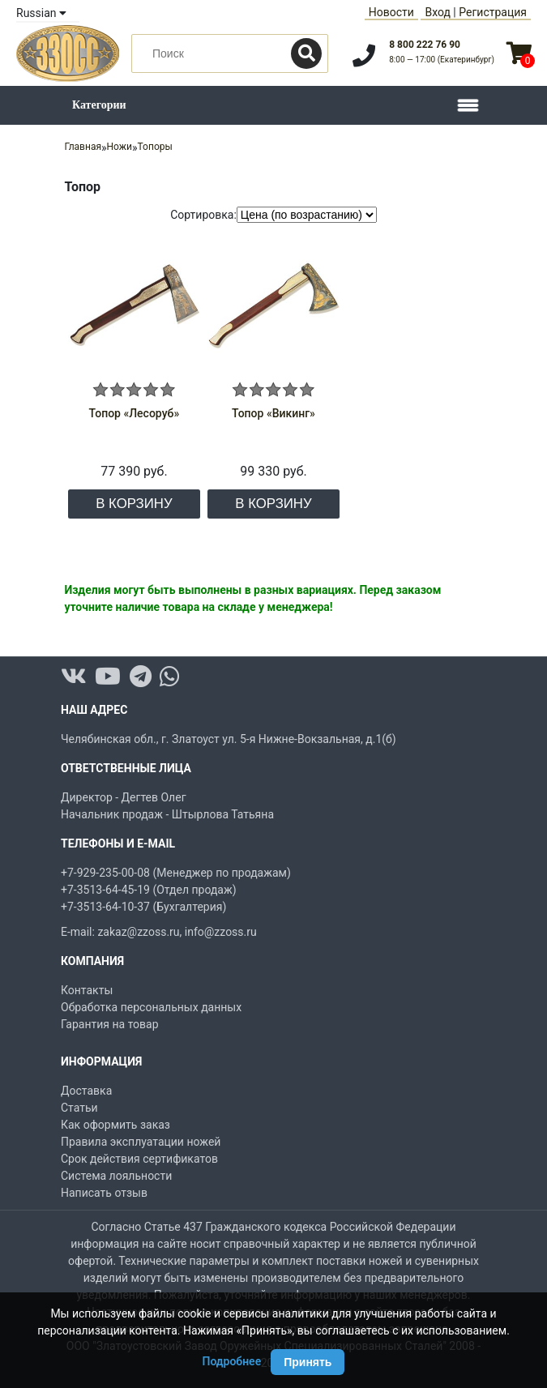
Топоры (155, 146)
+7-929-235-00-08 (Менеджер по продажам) (176, 872)
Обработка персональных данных (151, 1007)
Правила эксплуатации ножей (140, 1141)
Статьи (79, 1107)
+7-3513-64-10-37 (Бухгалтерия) (143, 906)
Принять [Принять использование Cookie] (307, 1362)
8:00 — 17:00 (441, 59)
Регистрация (493, 12)
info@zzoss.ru (221, 931)
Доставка (86, 1090)
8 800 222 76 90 (424, 44)
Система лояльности (116, 1175)
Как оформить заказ (115, 1124)
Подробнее (232, 1361)
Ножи (119, 146)
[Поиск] (306, 53)
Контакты (87, 990)
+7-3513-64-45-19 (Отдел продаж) (149, 889)
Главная (82, 146)
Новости (391, 12)
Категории (99, 105)
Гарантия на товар (110, 1024)
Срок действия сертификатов (139, 1158)
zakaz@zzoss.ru (138, 931)
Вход (437, 12)
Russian (41, 12)
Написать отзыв (104, 1192)
